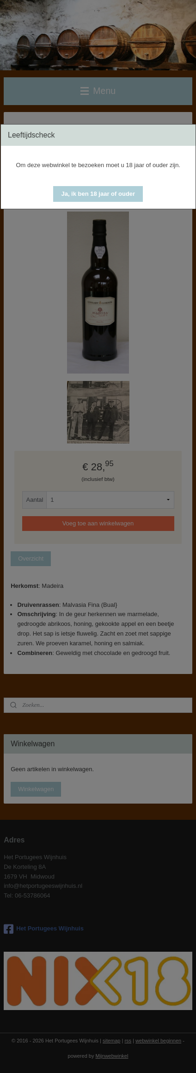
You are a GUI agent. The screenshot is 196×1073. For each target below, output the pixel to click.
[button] (98, 194)
